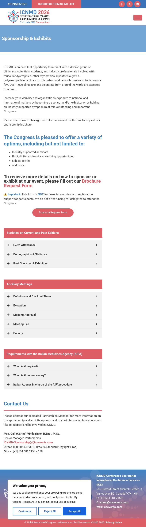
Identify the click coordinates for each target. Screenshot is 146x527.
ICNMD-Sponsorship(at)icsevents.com (28, 442)
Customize (24, 511)
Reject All (50, 511)
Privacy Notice (114, 522)
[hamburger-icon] (137, 17)
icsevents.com (112, 507)
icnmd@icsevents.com (113, 502)
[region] (49, 499)
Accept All (74, 511)
